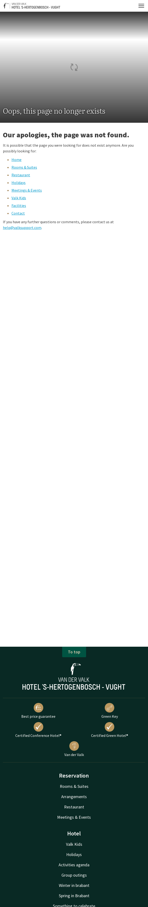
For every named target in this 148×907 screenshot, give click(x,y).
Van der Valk (74, 749)
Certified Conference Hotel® (38, 730)
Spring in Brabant (74, 895)
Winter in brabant (74, 885)
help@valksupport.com (22, 227)
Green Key (109, 711)
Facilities (18, 205)
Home (16, 159)
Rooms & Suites (24, 167)
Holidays (18, 182)
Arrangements (74, 796)
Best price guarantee (38, 711)
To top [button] (74, 652)
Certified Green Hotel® (109, 730)
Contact (18, 213)
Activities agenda (74, 865)
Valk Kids (18, 197)
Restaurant (20, 174)
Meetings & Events (26, 190)
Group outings (74, 875)
